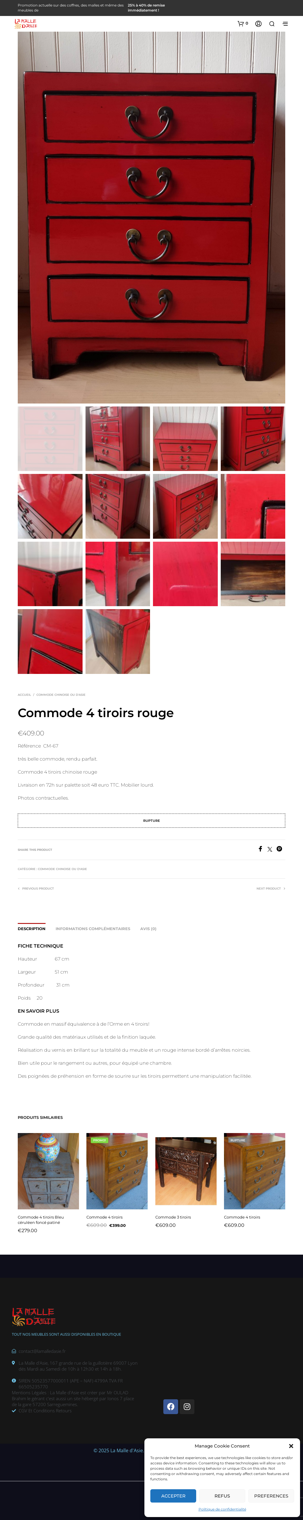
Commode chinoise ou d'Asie (61, 695)
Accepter (173, 1496)
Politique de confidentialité (222, 1509)
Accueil (24, 695)
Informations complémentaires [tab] (93, 928)
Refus (222, 1496)
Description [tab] (32, 928)
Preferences (271, 1496)
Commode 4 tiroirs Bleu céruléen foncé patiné (41, 1217)
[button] (291, 1446)
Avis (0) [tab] (148, 928)
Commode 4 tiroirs (105, 1214)
